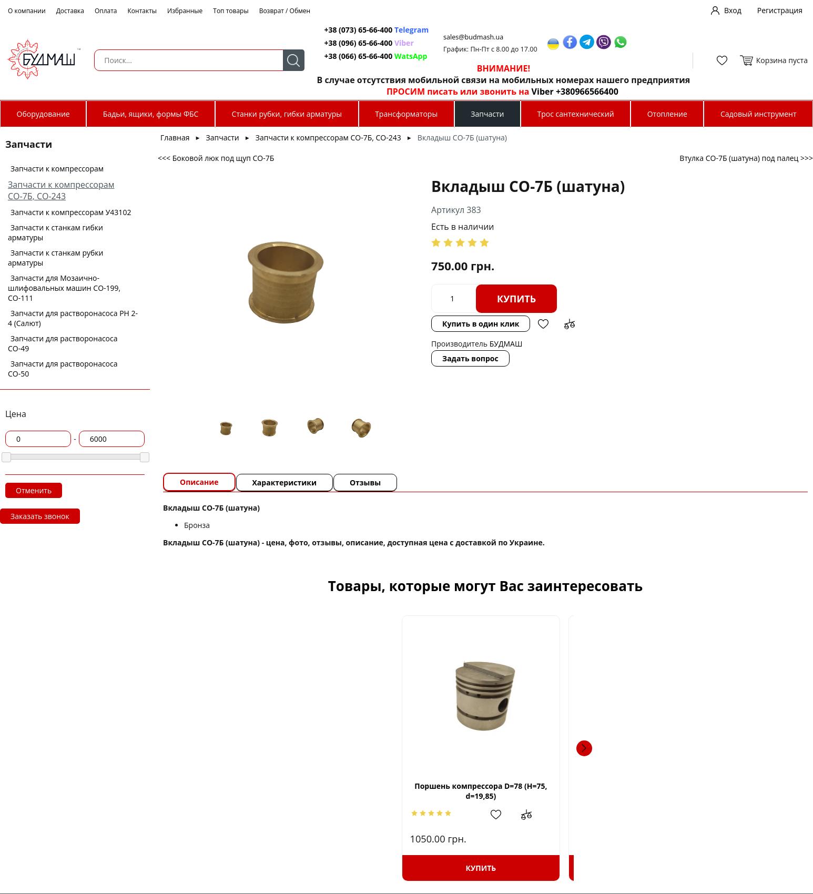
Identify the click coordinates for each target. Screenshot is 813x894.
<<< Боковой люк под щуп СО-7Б (216, 158)
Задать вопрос (423, 337)
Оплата (106, 10)
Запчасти (487, 114)
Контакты (142, 10)
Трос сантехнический (575, 114)
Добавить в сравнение (651, 298)
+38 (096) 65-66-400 (353, 43)
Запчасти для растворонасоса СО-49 (63, 343)
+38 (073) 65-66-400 (353, 30)
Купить (469, 298)
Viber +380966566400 (569, 91)
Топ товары (230, 10)
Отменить (34, 490)
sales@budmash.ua (470, 37)
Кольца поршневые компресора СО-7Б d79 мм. (713, 795)
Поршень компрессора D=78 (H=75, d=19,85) (257, 791)
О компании (27, 10)
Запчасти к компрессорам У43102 (71, 212)
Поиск (287, 60)
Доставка (70, 10)
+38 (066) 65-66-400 (353, 56)
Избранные (184, 10)
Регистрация (779, 10)
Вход (732, 10)
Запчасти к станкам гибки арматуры (55, 232)
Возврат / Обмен (285, 10)
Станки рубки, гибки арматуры (287, 114)
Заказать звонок (40, 516)
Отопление (667, 114)
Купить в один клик (561, 298)
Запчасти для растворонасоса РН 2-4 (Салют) (73, 318)
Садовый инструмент (758, 114)
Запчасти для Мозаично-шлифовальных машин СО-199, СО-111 (64, 288)
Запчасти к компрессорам (57, 169)
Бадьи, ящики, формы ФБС (151, 114)
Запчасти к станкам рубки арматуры (56, 258)
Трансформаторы (406, 114)
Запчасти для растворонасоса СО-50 (63, 369)
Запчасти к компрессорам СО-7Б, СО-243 (61, 190)
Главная (175, 138)
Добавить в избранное (624, 298)
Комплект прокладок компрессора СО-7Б (562, 791)
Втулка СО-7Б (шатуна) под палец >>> (746, 158)
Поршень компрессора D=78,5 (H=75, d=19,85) (409, 791)
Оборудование (43, 114)
